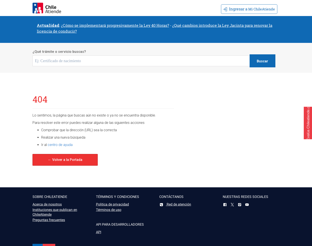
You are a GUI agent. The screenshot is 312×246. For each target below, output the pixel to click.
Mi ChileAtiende (249, 8)
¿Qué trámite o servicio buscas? (59, 52)
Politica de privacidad (112, 204)
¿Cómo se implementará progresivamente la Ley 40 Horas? (115, 25)
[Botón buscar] (262, 60)
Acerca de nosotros (47, 204)
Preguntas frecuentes (48, 220)
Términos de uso (108, 210)
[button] (308, 123)
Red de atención (175, 204)
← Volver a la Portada (65, 160)
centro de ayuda (60, 145)
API (98, 232)
